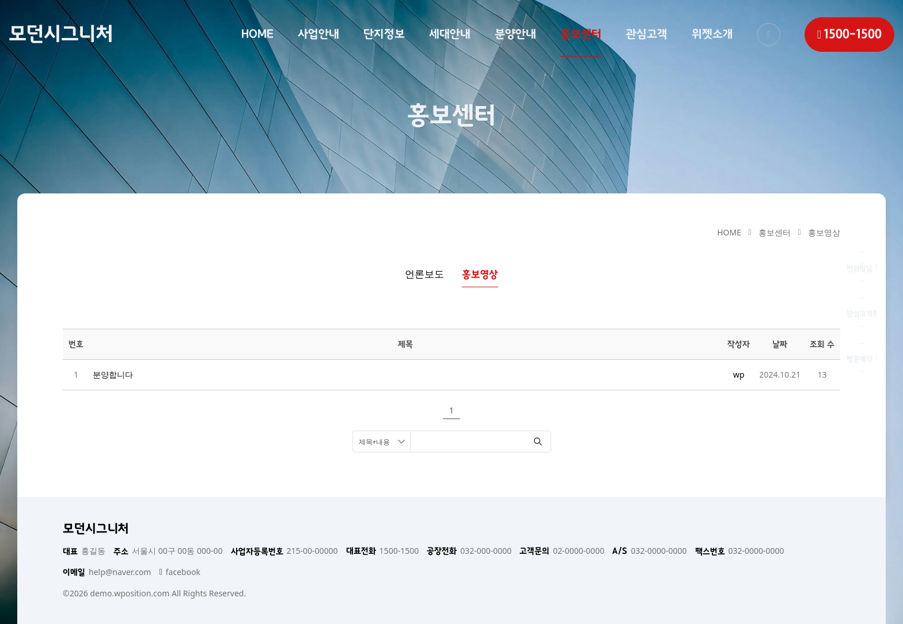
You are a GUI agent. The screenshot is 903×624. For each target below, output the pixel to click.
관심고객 (646, 34)
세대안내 (450, 34)
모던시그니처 (61, 34)
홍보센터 (581, 34)
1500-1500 (382, 551)
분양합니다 (113, 374)
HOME (257, 34)
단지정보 (384, 34)
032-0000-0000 (649, 551)
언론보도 (424, 273)
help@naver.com (107, 572)
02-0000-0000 (561, 551)
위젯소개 (712, 34)
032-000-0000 (469, 551)
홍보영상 (824, 232)
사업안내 (318, 34)
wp (739, 374)
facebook (179, 572)
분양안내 (515, 34)
